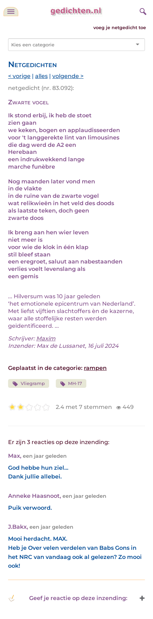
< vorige (19, 76)
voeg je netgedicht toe (119, 27)
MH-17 (71, 384)
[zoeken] (142, 10)
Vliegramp (28, 384)
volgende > (68, 76)
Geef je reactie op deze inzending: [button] (67, 598)
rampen (95, 368)
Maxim (45, 338)
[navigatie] (11, 11)
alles (41, 76)
